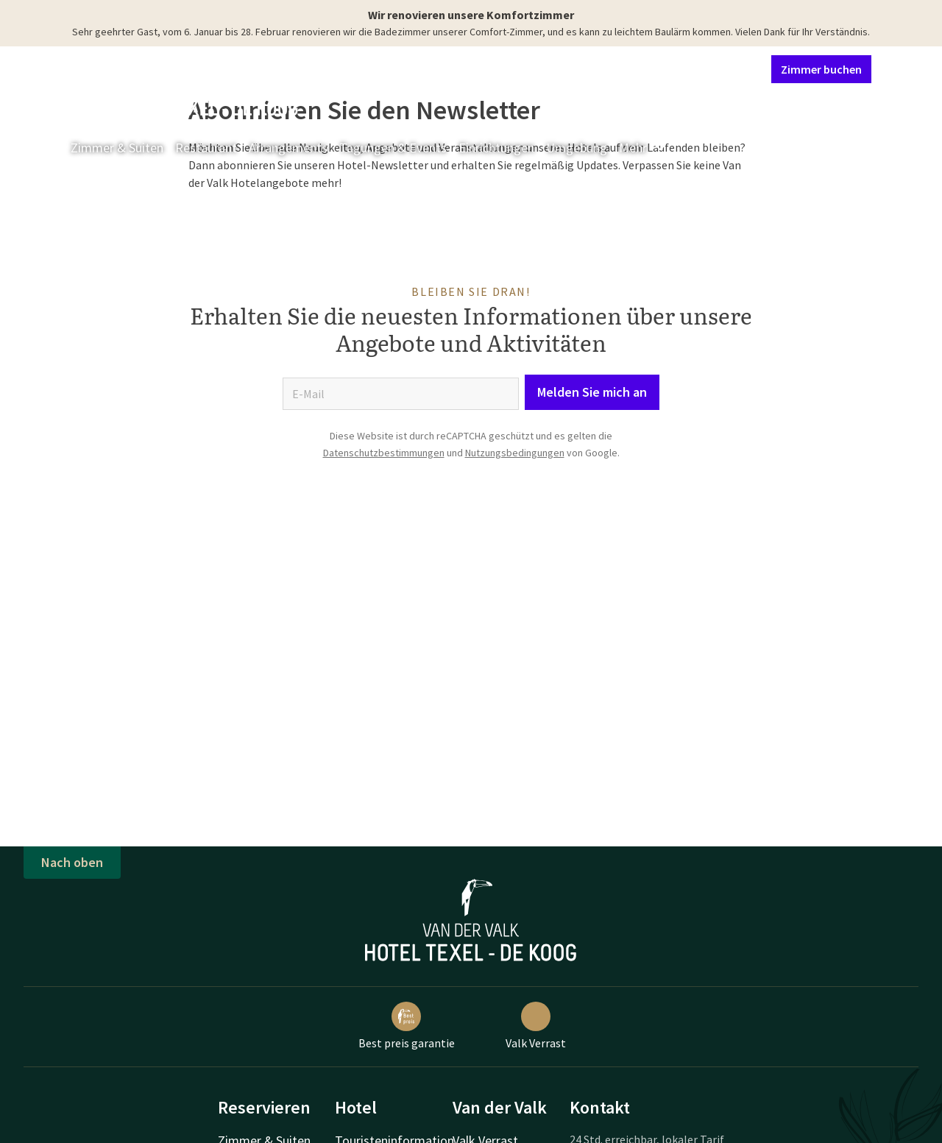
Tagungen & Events (393, 147)
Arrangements (288, 147)
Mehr (643, 147)
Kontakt (591, 68)
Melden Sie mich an (592, 391)
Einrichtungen (496, 147)
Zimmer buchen (821, 69)
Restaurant (206, 147)
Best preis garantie (406, 1026)
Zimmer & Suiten (117, 147)
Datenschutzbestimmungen (384, 452)
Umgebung (576, 147)
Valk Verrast (536, 1026)
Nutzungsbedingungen (514, 452)
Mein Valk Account (670, 68)
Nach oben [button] (72, 862)
